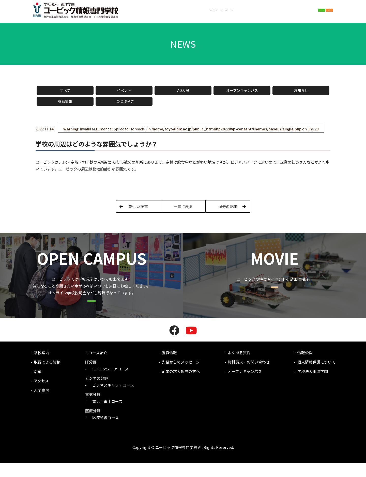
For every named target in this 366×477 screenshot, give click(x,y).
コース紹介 (160, 12)
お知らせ (301, 90)
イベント (124, 90)
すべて (65, 90)
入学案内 (180, 12)
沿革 (37, 385)
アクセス (217, 12)
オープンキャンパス (242, 90)
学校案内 (140, 12)
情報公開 (305, 366)
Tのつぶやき (124, 101)
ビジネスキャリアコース (111, 398)
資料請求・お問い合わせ (249, 375)
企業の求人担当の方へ (181, 385)
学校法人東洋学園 (312, 385)
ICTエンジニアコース (108, 382)
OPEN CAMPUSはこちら (91, 310)
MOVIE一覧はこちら (274, 296)
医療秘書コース (103, 431)
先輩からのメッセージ (181, 375)
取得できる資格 (47, 375)
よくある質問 (239, 366)
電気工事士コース (105, 415)
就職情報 (199, 12)
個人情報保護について (316, 375)
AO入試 (183, 90)
